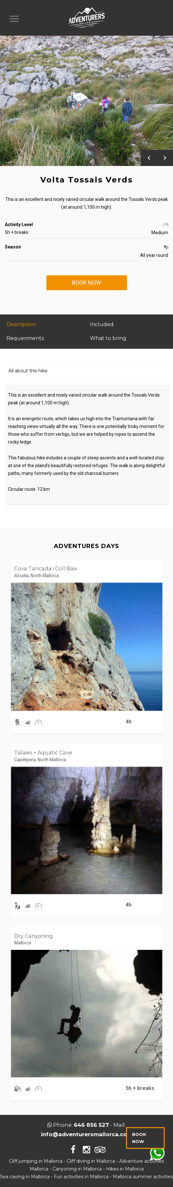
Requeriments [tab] (25, 338)
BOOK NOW (86, 282)
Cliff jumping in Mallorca (35, 1161)
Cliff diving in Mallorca (91, 1161)
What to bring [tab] (108, 338)
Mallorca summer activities (143, 1177)
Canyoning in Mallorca (77, 1169)
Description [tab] (21, 324)
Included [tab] (102, 324)
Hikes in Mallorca (125, 1169)
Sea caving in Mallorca (25, 1177)
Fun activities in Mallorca (81, 1177)
